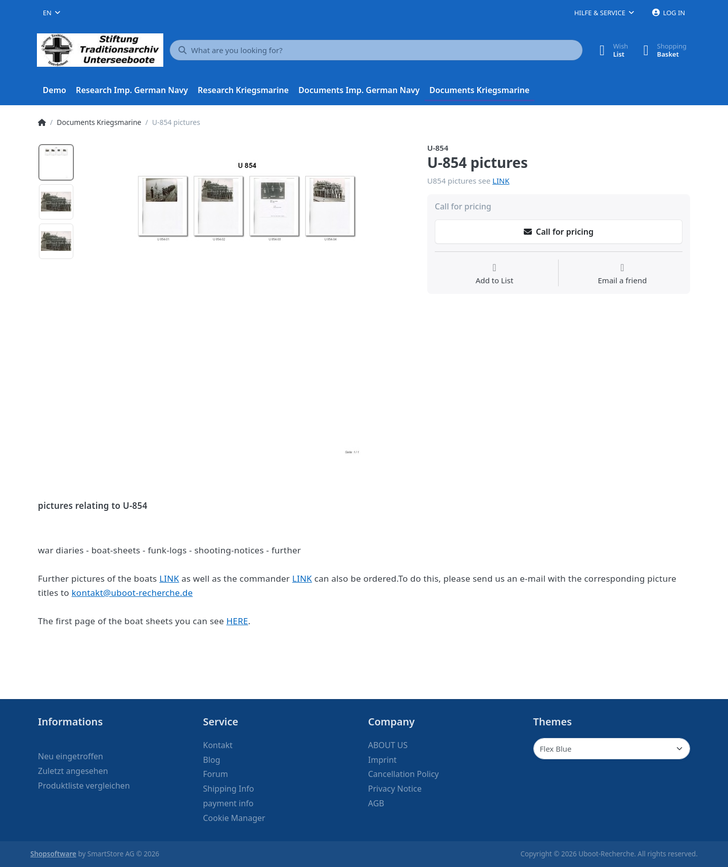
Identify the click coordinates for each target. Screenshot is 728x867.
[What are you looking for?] (376, 50)
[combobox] (51, 12)
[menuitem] (54, 90)
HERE (237, 621)
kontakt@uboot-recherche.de (132, 592)
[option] (56, 162)
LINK (501, 181)
